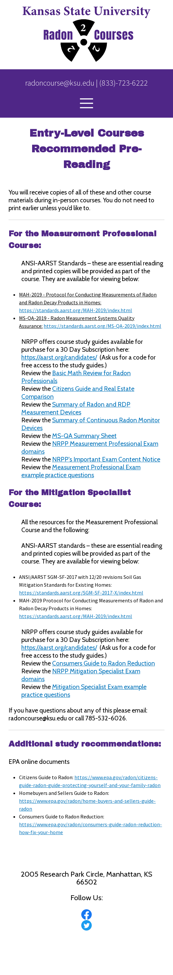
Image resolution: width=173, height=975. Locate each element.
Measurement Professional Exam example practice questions (81, 471)
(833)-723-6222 (123, 83)
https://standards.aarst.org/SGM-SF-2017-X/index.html (81, 592)
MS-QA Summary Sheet (84, 436)
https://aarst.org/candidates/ (59, 357)
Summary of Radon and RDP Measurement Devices (75, 408)
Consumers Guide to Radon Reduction (103, 663)
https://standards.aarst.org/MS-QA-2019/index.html (102, 326)
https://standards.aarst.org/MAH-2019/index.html (75, 310)
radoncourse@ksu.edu (59, 83)
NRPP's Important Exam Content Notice (106, 459)
